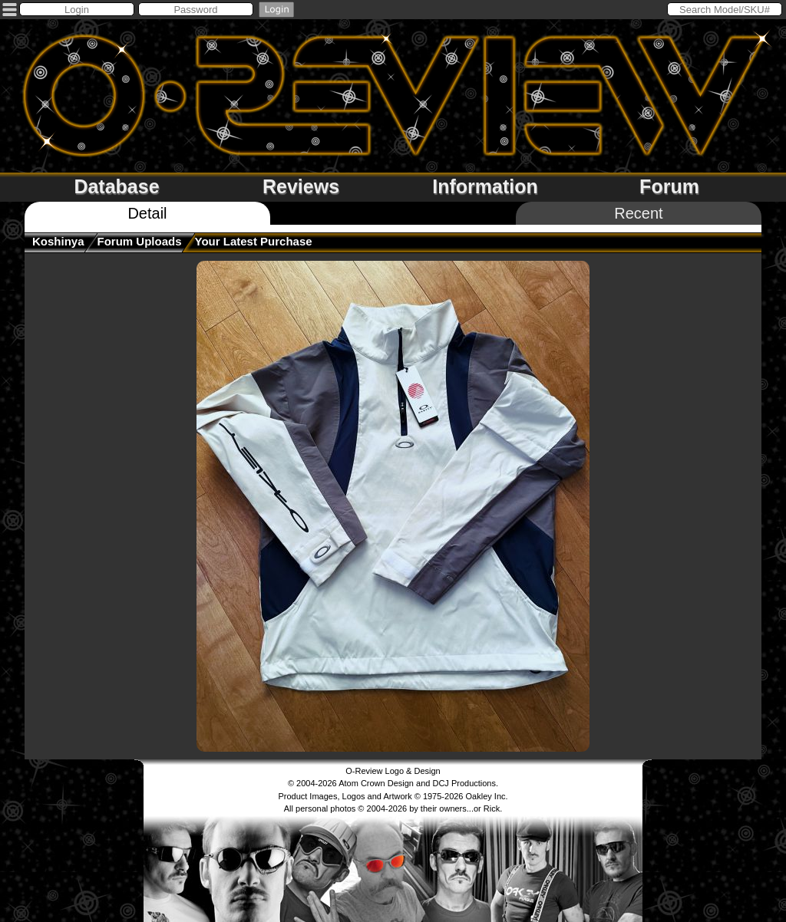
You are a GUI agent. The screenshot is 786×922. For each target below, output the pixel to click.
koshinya (58, 241)
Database (116, 186)
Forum (669, 186)
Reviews (301, 186)
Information (485, 186)
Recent (638, 213)
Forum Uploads (139, 241)
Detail (147, 213)
